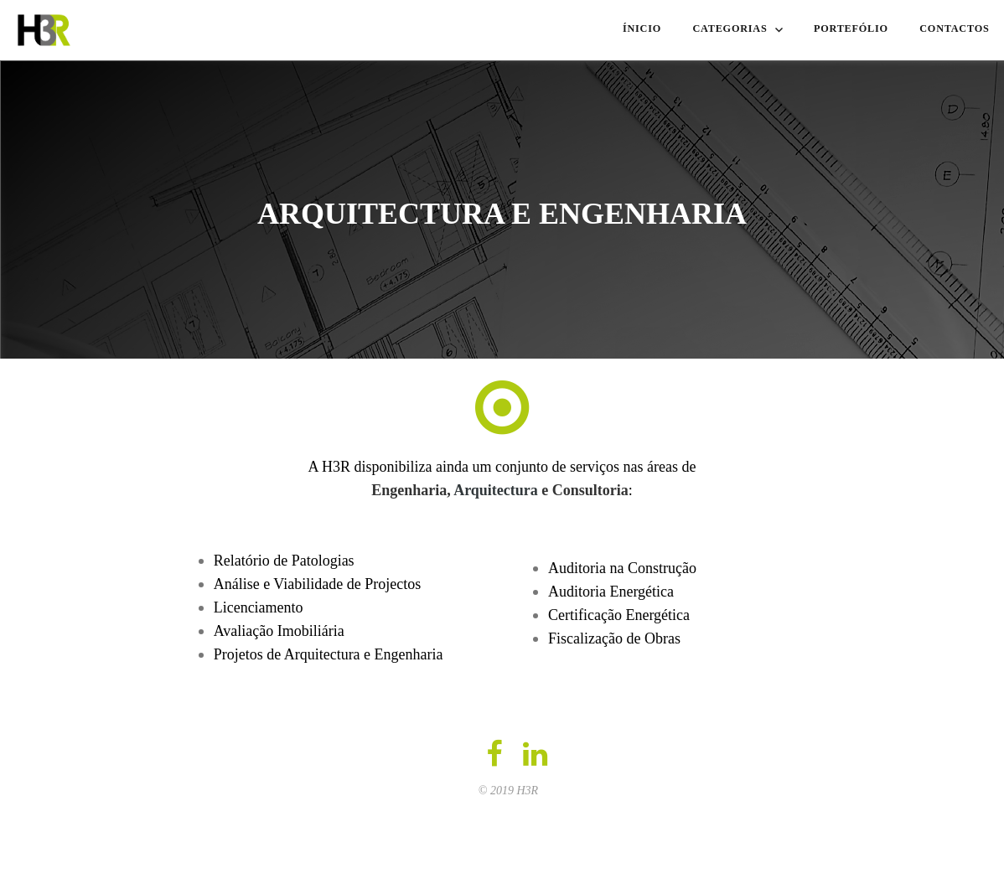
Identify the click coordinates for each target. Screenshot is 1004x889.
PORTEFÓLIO (842, 28)
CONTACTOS (950, 28)
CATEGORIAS (726, 28)
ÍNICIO (634, 28)
